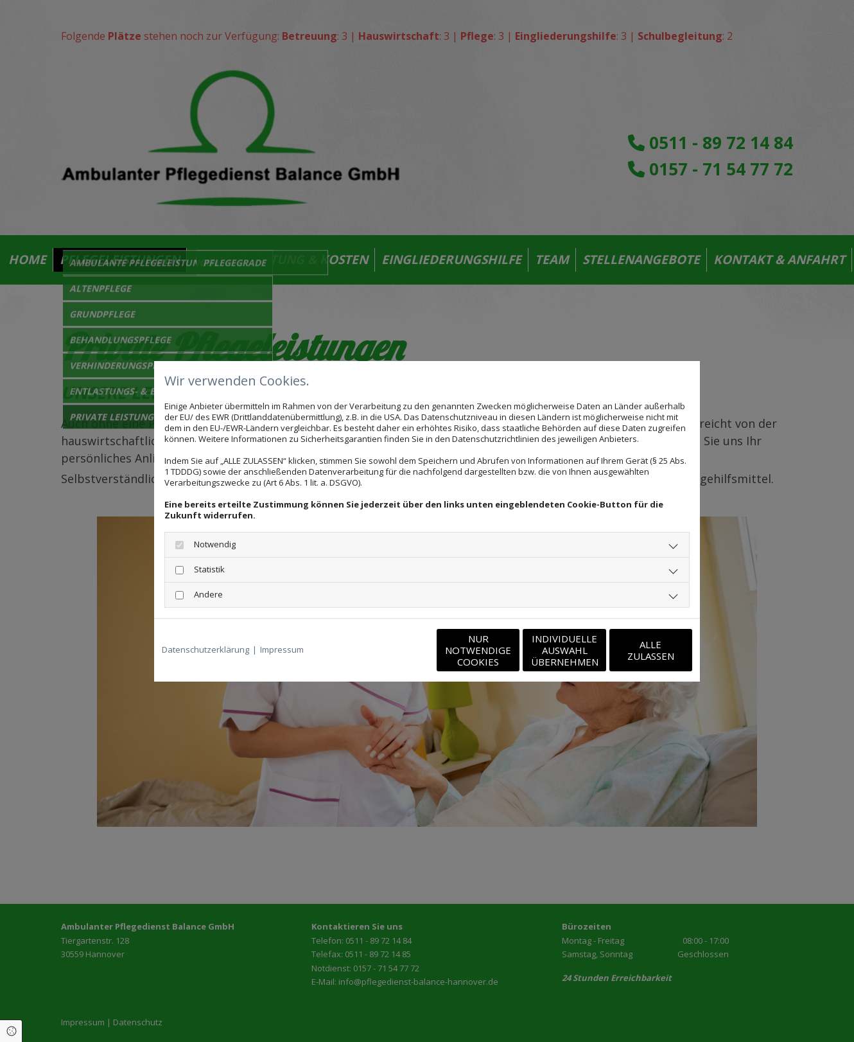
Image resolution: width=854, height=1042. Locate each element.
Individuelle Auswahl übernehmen (511, 650)
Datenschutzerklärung (205, 649)
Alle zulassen (632, 650)
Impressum (282, 649)
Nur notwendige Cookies (388, 650)
